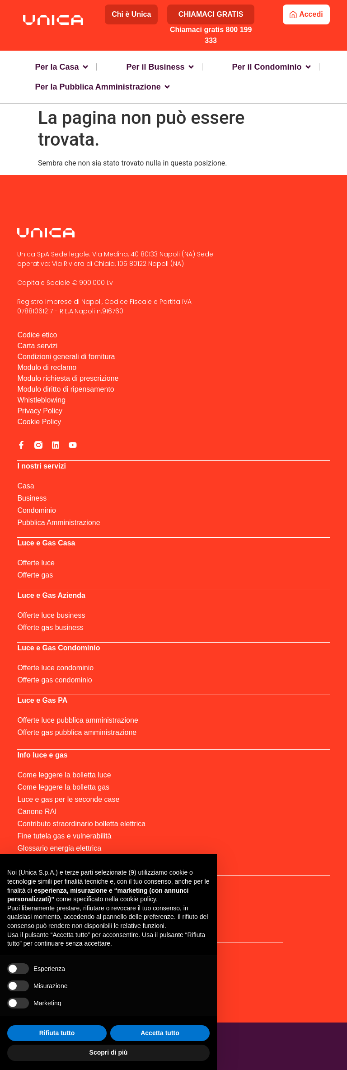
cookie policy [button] (138, 899)
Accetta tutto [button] (160, 1033)
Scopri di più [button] (108, 1052)
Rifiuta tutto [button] (57, 1033)
